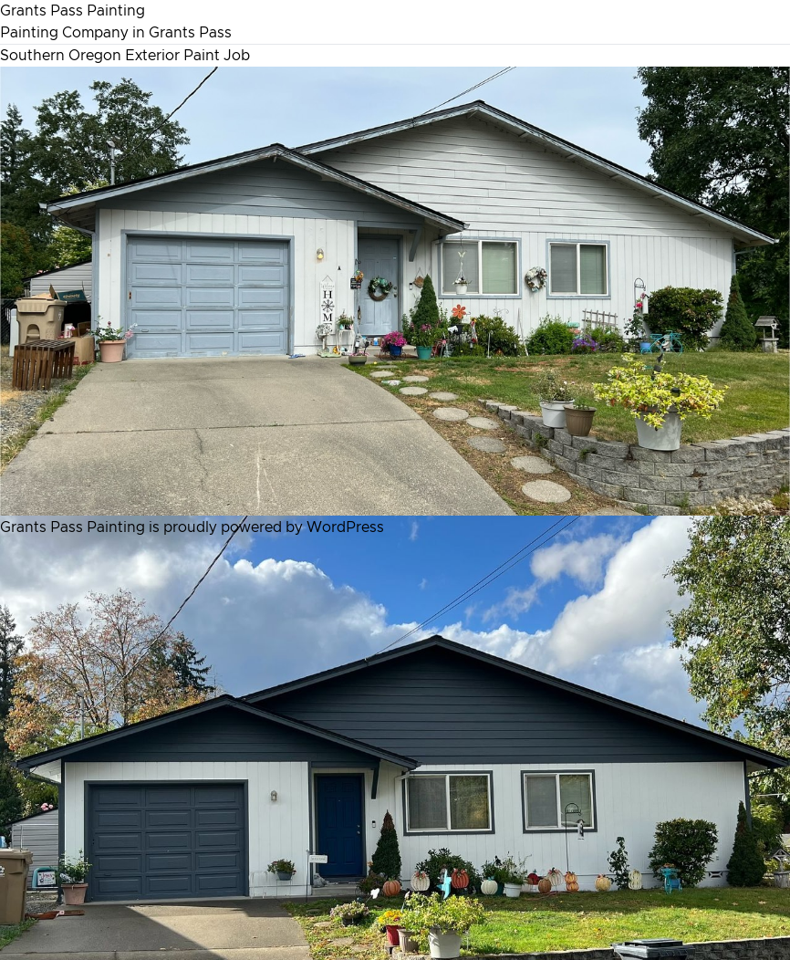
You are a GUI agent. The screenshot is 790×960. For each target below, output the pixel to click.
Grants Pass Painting (72, 11)
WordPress (345, 527)
